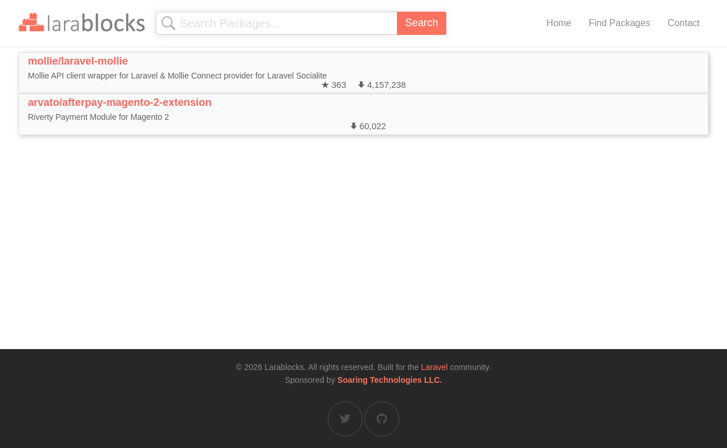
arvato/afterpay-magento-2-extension (120, 102)
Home (558, 23)
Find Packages (619, 23)
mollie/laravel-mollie (78, 61)
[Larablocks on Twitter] (345, 418)
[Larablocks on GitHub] (381, 418)
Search (421, 23)
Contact (684, 23)
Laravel (434, 367)
